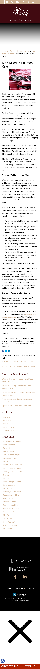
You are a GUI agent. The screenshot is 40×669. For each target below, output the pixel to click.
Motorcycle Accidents (12, 492)
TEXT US (30, 666)
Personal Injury (9, 498)
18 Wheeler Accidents (12, 441)
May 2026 (7, 417)
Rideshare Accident (11, 508)
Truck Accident (9, 518)
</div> (16, 660)
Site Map (9, 588)
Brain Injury (8, 448)
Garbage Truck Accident (13, 472)
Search (28, 2)
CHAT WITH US (10, 666)
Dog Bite (6, 461)
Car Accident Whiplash (12, 455)
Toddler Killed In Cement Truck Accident (18, 366)
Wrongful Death (9, 528)
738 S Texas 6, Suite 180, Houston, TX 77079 (22, 568)
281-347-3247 (26, 20)
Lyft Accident (8, 488)
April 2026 (7, 420)
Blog (33, 51)
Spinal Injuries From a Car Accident (16, 406)
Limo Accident (9, 485)
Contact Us (30, 588)
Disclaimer (19, 588)
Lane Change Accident (12, 482)
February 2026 (9, 427)
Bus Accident (8, 451)
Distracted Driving (10, 458)
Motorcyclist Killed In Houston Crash (18, 361)
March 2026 (8, 424)
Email (18, 2)
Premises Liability (10, 502)
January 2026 (9, 431)
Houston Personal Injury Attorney (16, 51)
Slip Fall (6, 515)
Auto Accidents (8, 54)
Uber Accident (9, 522)
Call (12, 2)
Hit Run (6, 478)
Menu (33, 2)
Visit (23, 2)
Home (7, 2)
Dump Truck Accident (12, 468)
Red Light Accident (10, 505)
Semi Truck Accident (11, 512)
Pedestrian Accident (11, 495)
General (6, 475)
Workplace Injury (10, 525)
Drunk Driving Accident (12, 465)
